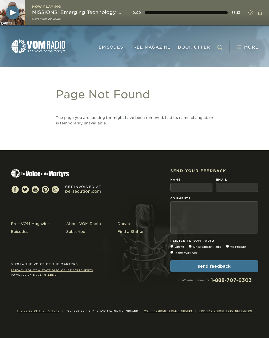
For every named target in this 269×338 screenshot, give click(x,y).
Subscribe (75, 231)
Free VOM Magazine (30, 224)
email (221, 179)
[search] (220, 47)
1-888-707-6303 (231, 280)
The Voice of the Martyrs (38, 311)
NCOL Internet (45, 274)
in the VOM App (186, 252)
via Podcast (238, 246)
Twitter (25, 189)
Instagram (55, 189)
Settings (250, 12)
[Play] (12, 12)
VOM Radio (38, 46)
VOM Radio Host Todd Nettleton (225, 311)
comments (180, 198)
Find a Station (130, 231)
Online (179, 246)
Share (259, 12)
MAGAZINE (150, 47)
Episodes (111, 47)
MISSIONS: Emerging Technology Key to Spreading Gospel (78, 12)
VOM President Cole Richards (168, 311)
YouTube (35, 189)
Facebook (15, 189)
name (175, 179)
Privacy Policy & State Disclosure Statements (52, 270)
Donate (124, 224)
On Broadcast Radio (207, 246)
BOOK (194, 47)
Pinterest (45, 189)
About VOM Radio (83, 224)
